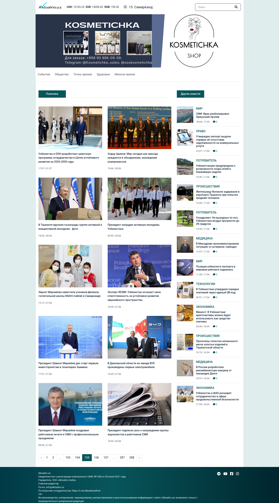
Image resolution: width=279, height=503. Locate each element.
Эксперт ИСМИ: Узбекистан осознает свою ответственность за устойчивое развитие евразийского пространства (134, 296)
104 (77, 457)
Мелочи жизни (125, 74)
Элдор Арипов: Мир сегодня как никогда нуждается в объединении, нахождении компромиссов (133, 157)
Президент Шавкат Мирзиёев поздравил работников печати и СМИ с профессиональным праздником (69, 434)
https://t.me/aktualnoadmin (86, 490)
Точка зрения (83, 74)
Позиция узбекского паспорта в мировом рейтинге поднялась (215, 268)
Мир (199, 108)
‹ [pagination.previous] (41, 457)
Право (200, 131)
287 (122, 457)
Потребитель (206, 160)
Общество (62, 74)
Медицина (204, 238)
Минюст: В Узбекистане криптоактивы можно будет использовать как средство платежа (213, 317)
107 (105, 457)
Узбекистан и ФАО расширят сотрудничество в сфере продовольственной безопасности (217, 396)
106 (96, 457)
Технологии (205, 284)
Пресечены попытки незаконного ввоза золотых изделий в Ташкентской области (217, 344)
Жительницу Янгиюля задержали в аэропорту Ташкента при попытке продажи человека (217, 195)
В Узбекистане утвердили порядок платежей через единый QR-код (217, 291)
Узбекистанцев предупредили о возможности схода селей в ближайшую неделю (215, 169)
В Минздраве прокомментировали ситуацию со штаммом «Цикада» (217, 245)
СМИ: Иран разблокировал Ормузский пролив (212, 115)
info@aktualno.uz (55, 487)
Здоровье (103, 74)
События (44, 74)
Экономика (205, 307)
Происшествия (208, 186)
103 (68, 457)
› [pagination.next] (139, 457)
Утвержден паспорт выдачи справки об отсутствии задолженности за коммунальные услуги (217, 141)
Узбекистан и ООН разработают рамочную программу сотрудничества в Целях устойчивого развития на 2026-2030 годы (69, 157)
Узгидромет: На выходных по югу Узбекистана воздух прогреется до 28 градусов (217, 221)
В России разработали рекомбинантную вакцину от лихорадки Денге (214, 370)
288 (131, 457)
